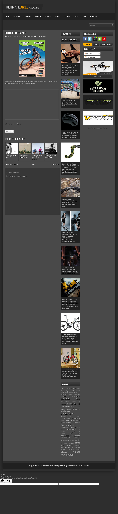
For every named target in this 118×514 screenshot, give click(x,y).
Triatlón (57, 16)
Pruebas (38, 16)
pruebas (77, 445)
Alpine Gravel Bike (74, 394)
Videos (84, 16)
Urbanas (67, 16)
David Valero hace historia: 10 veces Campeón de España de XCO (69, 103)
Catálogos (94, 16)
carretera (65, 398)
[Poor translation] (8, 481)
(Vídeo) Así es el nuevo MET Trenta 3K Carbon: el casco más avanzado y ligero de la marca (70, 134)
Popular (87, 44)
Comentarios (90, 57)
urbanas (64, 452)
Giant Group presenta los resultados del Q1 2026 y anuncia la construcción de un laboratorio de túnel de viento (70, 339)
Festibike (77, 427)
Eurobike (64, 428)
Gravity (78, 430)
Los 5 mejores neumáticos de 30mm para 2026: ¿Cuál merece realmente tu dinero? (69, 202)
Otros (76, 16)
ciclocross (76, 409)
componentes (66, 416)
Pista (62, 445)
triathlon (64, 449)
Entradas (88, 53)
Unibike (78, 449)
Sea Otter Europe (67, 447)
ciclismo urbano (66, 409)
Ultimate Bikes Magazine (49, 466)
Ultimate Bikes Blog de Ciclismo (78, 466)
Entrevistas (77, 422)
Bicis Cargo (71, 396)
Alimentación (73, 393)
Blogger (105, 128)
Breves (78, 396)
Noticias (64, 443)
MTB (7, 16)
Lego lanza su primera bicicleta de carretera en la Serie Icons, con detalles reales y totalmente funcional (70, 373)
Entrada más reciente (12, 164)
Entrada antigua (54, 164)
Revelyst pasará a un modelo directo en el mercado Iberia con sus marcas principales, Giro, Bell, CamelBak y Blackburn (70, 304)
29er (75, 389)
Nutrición (71, 443)
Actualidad (64, 393)
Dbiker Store (98, 76)
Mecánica (77, 438)
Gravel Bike (71, 430)
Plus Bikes (69, 445)
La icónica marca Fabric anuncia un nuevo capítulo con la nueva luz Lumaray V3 (70, 270)
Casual (78, 399)
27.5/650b (68, 389)
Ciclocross (27, 16)
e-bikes (75, 418)
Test (75, 447)
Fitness (63, 430)
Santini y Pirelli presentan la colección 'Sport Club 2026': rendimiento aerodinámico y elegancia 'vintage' (70, 237)
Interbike (63, 431)
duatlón (68, 418)
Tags (95, 44)
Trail (78, 447)
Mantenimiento (66, 438)
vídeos (76, 451)
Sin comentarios (41, 36)
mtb (78, 440)
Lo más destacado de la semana (70, 435)
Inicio (33, 164)
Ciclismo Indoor (75, 407)
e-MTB (69, 420)
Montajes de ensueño (68, 440)
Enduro (69, 423)
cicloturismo (65, 411)
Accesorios (76, 391)
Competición (67, 413)
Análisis (48, 16)
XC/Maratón (67, 454)
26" (62, 389)
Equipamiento (68, 425)
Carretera (16, 16)
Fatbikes (70, 428)
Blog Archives (106, 44)
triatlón (71, 449)
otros (77, 443)
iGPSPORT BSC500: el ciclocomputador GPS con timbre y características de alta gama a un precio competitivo (70, 70)
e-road (75, 420)
